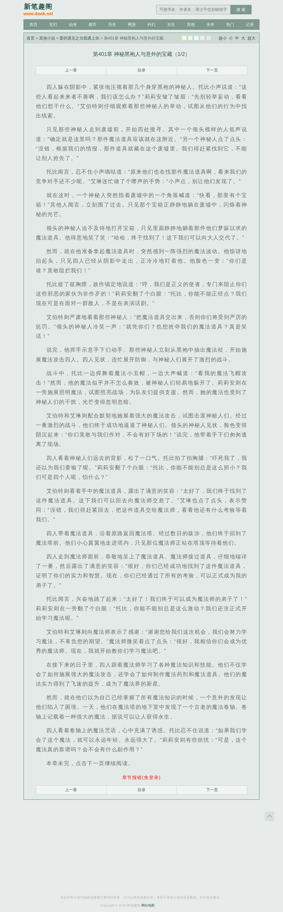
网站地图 (148, 905)
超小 (223, 38)
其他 (191, 24)
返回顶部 (269, 816)
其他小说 (47, 38)
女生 (171, 24)
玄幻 (53, 24)
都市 (92, 24)
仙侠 (73, 24)
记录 (250, 24)
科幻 (151, 24)
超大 (251, 38)
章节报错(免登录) (141, 777)
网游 (132, 24)
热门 (230, 24)
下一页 (212, 70)
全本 (210, 24)
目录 (141, 70)
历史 (112, 24)
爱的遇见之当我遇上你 (79, 38)
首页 (33, 24)
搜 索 (240, 10)
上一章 (71, 70)
